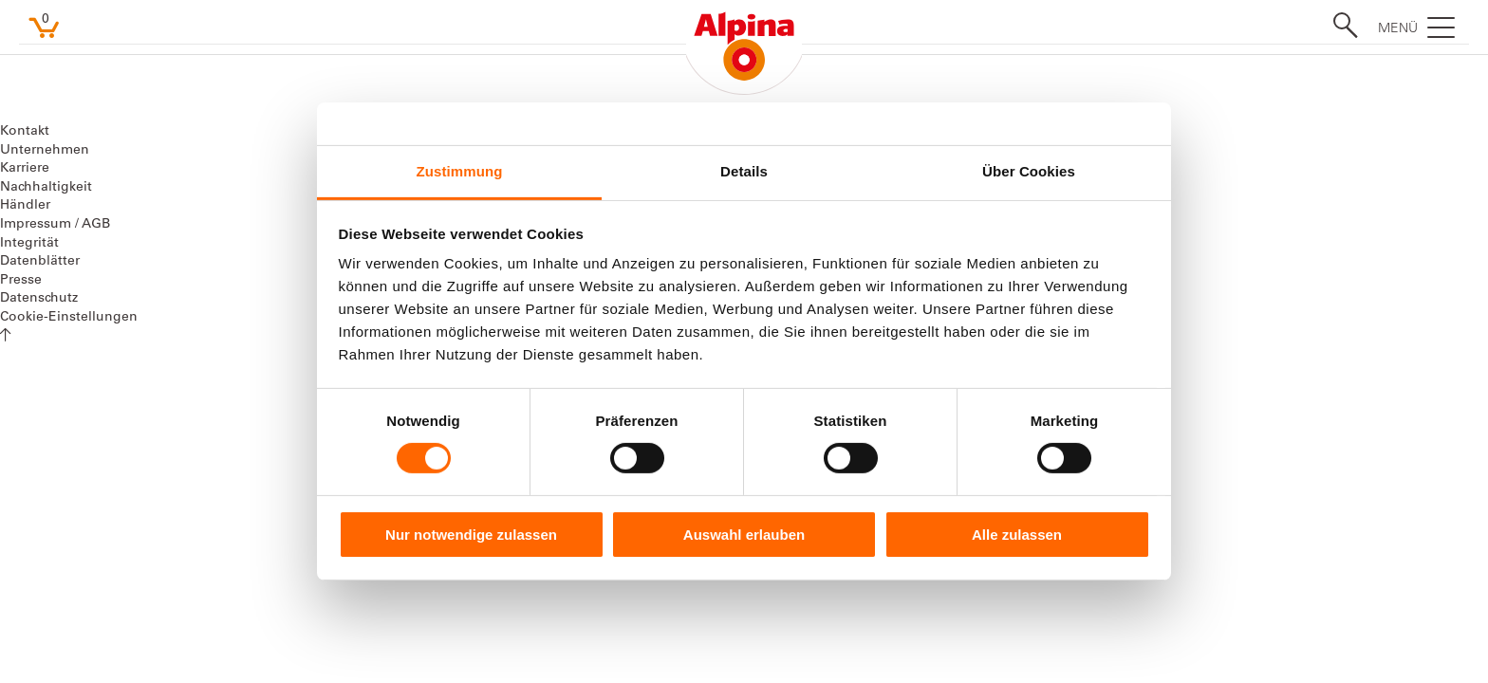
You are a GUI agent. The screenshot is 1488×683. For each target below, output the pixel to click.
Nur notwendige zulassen (471, 534)
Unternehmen (44, 150)
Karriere (24, 168)
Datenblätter (40, 261)
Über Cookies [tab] (1028, 171)
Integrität (29, 243)
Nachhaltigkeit (46, 187)
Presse (21, 280)
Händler (25, 205)
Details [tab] (744, 171)
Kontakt (24, 131)
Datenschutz (39, 298)
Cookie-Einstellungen (69, 317)
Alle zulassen (1017, 534)
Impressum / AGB (55, 224)
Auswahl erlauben (744, 534)
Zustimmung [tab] (460, 171)
